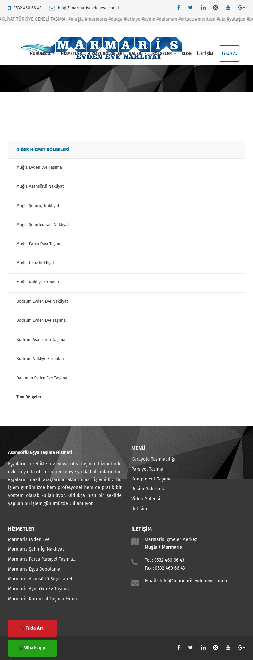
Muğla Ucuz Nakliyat (35, 262)
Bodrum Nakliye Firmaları (40, 358)
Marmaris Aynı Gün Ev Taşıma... (40, 589)
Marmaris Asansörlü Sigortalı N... (42, 579)
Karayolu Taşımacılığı (153, 459)
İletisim (139, 509)
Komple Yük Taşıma (151, 479)
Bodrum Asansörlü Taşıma (40, 339)
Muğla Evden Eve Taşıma (39, 167)
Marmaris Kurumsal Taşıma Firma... (44, 599)
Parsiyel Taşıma (147, 469)
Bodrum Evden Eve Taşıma (41, 320)
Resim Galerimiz (148, 489)
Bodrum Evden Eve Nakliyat (42, 301)
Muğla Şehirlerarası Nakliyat (42, 224)
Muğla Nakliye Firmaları (38, 282)
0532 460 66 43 (27, 7)
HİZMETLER (71, 53)
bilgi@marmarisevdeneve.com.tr (89, 7)
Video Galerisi (145, 499)
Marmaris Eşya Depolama (34, 569)
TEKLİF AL (229, 53)
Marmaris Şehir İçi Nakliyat (36, 549)
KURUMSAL (43, 53)
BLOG (187, 53)
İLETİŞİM (205, 53)
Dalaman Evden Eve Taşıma (41, 377)
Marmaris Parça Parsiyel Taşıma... (42, 559)
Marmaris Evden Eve (29, 539)
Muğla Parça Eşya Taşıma (39, 243)
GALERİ (138, 53)
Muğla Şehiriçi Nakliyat (37, 205)
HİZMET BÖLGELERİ (105, 53)
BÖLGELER (164, 53)
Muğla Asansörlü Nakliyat (40, 186)
